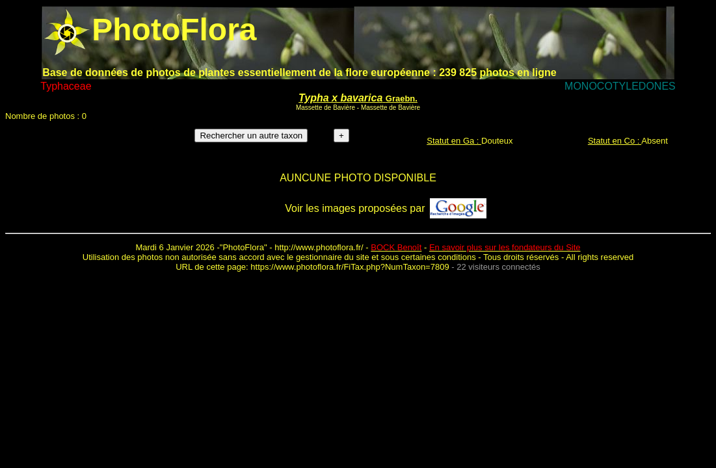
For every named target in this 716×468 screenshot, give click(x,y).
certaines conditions (438, 257)
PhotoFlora (243, 247)
